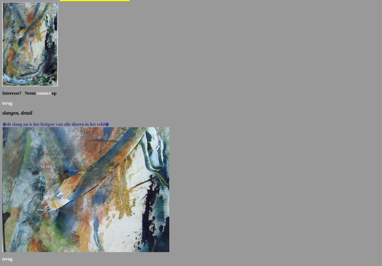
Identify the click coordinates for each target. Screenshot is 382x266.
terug (7, 103)
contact (44, 93)
